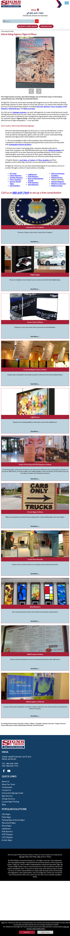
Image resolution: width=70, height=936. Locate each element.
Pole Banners (33, 176)
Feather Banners (16, 177)
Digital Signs (35, 275)
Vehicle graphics (54, 150)
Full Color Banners (43, 106)
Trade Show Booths (35, 559)
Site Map (33, 857)
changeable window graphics (20, 144)
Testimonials (7, 787)
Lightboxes (32, 174)
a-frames (31, 160)
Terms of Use (39, 855)
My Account (12, 855)
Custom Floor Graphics (35, 227)
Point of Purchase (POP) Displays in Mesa (35, 464)
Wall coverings (29, 108)
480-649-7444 (35, 13)
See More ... (35, 242)
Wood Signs (7, 825)
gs (61, 186)
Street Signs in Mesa (35, 512)
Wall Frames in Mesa (35, 654)
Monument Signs (9, 823)
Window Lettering (58, 184)
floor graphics (43, 160)
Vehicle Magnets (57, 181)
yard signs (23, 160)
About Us (5, 781)
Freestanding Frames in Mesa (35, 370)
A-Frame (13, 173)
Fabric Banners (16, 175)
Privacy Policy (28, 855)
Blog (4, 804)
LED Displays (15, 186)
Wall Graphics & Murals (35, 702)
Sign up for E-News (44, 857)
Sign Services (7, 796)
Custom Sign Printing (10, 801)
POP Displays (33, 182)
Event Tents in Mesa (35, 322)
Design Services (8, 799)
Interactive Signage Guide (12, 793)
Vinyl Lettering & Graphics (57, 174)
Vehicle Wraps (14, 108)
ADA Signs (6, 814)
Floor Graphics (57, 106)
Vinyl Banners (33, 184)
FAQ (19, 855)
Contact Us (6, 790)
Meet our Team (8, 784)
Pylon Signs (6, 817)
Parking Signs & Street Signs (13, 820)
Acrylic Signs (7, 840)
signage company (20, 112)
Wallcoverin (56, 186)
